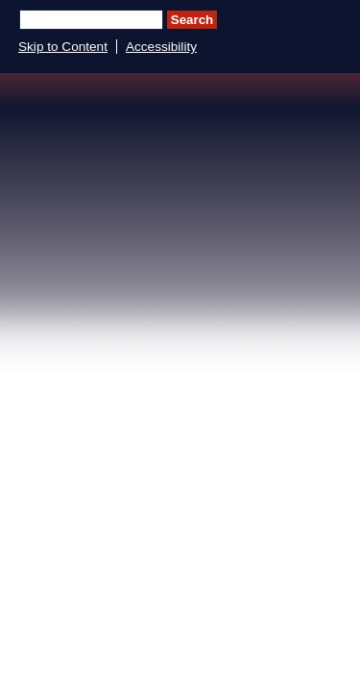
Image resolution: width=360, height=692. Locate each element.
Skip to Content (63, 46)
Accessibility (161, 46)
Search (192, 19)
